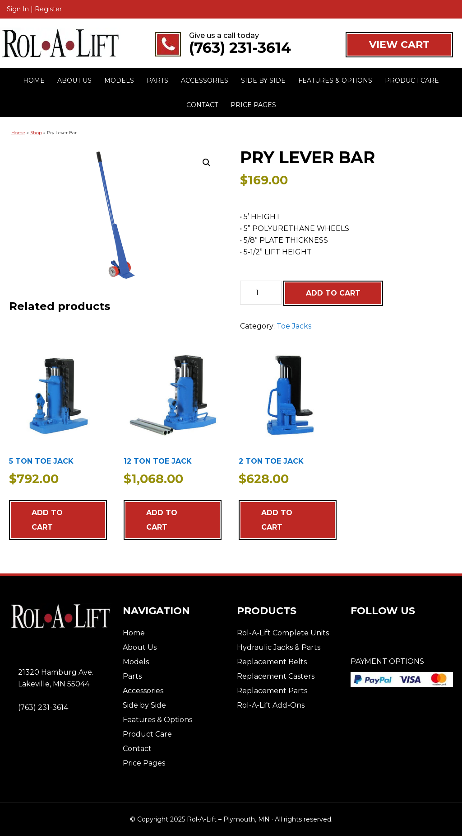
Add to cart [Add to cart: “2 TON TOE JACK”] (276, 519)
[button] (207, 163)
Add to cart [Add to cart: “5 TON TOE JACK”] (47, 519)
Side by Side (144, 705)
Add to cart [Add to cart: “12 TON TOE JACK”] (161, 519)
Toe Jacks (294, 326)
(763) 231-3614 (240, 47)
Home (18, 133)
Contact (137, 748)
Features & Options (157, 719)
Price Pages (144, 763)
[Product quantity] (261, 293)
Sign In (18, 9)
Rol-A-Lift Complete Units (283, 633)
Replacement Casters (275, 676)
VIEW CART (399, 44)
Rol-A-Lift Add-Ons (271, 705)
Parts (132, 676)
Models (136, 662)
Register (48, 9)
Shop (36, 133)
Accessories (143, 690)
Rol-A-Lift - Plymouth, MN (60, 44)
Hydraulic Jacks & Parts (278, 647)
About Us (140, 647)
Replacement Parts (272, 690)
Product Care (147, 734)
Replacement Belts (272, 662)
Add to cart (333, 293)
